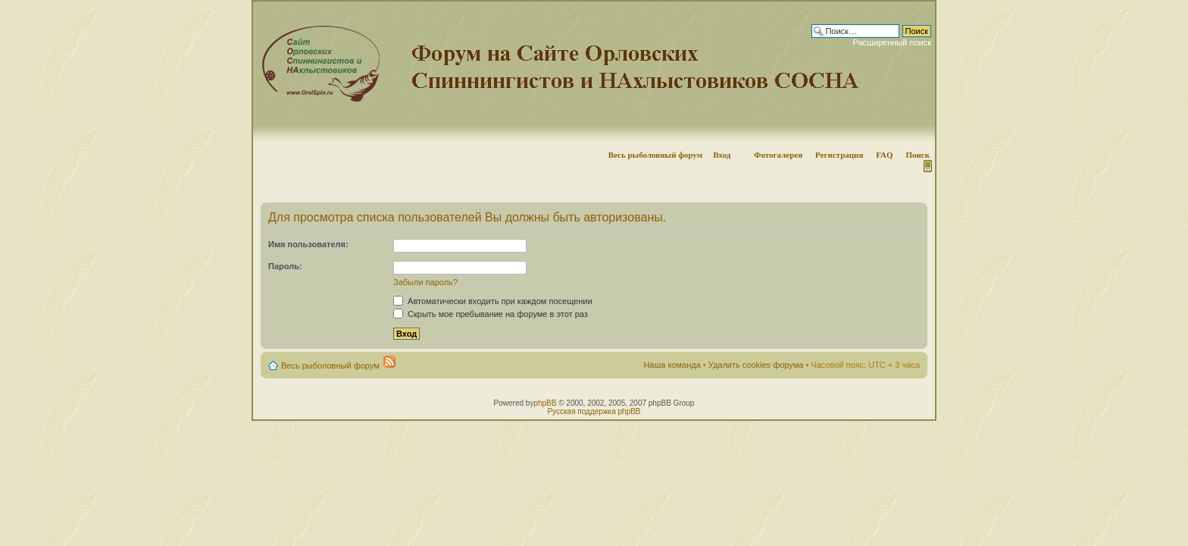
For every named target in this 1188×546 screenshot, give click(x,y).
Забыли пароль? (425, 282)
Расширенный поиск (891, 42)
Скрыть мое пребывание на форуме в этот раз (490, 313)
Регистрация (839, 154)
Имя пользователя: (308, 244)
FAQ (884, 154)
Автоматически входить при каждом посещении (492, 301)
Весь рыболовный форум (655, 154)
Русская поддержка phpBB (593, 411)
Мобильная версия (926, 166)
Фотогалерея (778, 154)
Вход (721, 154)
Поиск (917, 154)
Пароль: (285, 266)
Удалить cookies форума (756, 364)
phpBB (544, 403)
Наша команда (671, 364)
